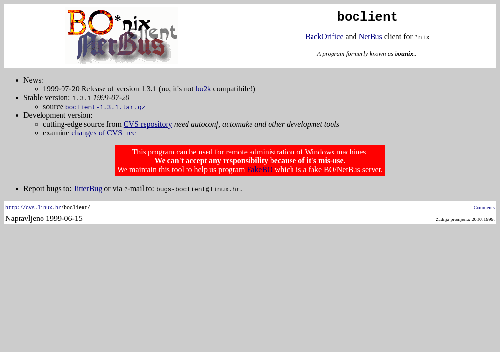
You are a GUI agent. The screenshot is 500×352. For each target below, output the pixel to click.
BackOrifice (324, 36)
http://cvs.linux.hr (33, 207)
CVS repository (148, 124)
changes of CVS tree (103, 133)
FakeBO (259, 169)
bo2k (203, 89)
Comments (484, 207)
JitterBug (88, 188)
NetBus (370, 36)
